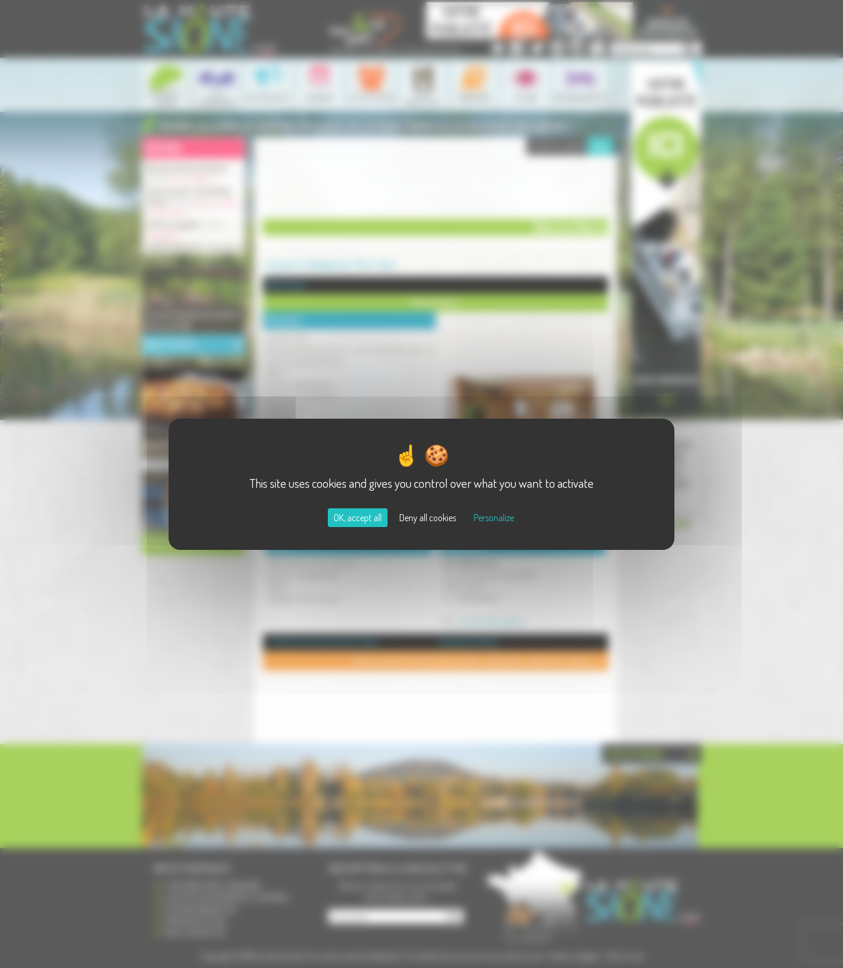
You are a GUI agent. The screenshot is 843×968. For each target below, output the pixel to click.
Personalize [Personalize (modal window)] (494, 518)
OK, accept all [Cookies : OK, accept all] (358, 518)
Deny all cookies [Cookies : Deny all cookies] (427, 518)
